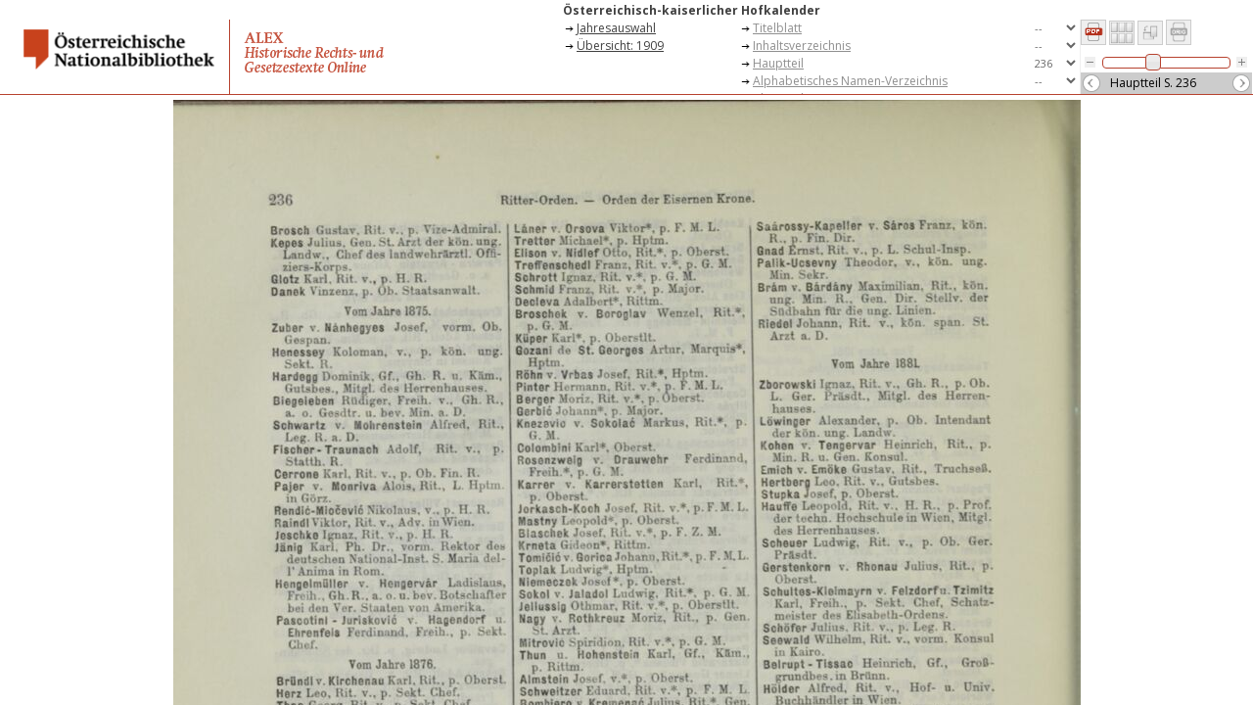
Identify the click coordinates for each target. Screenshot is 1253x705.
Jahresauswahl (616, 28)
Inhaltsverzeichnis (802, 45)
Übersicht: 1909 (620, 45)
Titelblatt (777, 28)
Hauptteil (778, 63)
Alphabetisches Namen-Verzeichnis (850, 80)
